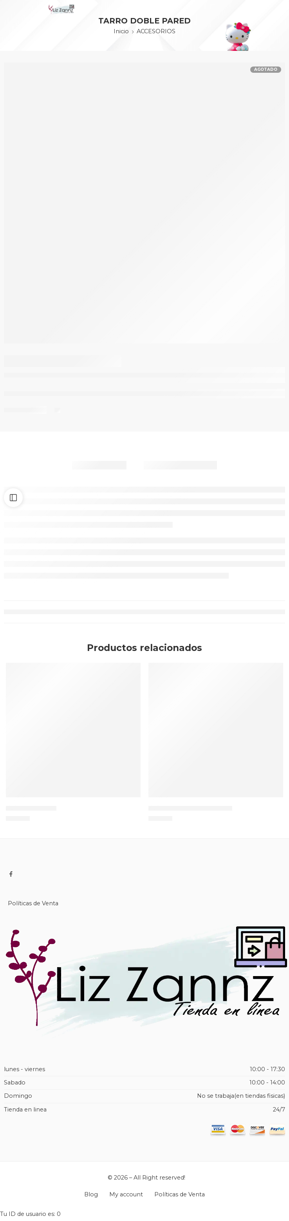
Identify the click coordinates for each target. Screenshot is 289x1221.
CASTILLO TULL (31, 811)
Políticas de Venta (33, 907)
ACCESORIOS (156, 31)
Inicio (121, 31)
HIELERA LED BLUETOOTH (190, 811)
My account (126, 1198)
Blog (91, 1198)
